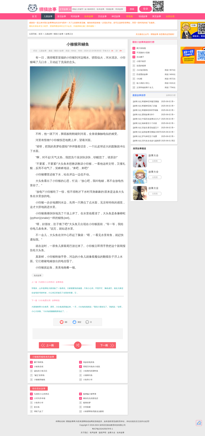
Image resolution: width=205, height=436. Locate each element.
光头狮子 (140, 57)
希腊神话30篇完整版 (150, 101)
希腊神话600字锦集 (150, 110)
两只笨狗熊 (141, 48)
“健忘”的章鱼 (39, 375)
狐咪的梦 (87, 403)
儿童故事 (48, 16)
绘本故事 (88, 16)
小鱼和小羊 (88, 380)
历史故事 (102, 16)
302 (79, 322)
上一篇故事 (49, 345)
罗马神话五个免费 (149, 136)
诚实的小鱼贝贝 (40, 371)
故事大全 (137, 101)
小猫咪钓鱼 (88, 375)
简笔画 (129, 16)
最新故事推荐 (139, 95)
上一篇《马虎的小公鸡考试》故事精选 (47, 282)
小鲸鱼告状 (38, 366)
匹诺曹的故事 (142, 74)
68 (66, 322)
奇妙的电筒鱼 (88, 362)
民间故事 (75, 16)
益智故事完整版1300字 (151, 132)
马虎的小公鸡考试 (41, 394)
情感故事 (143, 16)
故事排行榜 (171, 95)
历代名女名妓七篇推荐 (151, 141)
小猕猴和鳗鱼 (39, 380)
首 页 (34, 16)
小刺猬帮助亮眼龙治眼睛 (93, 411)
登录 (145, 8)
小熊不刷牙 (141, 61)
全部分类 (170, 16)
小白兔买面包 (142, 70)
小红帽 (139, 79)
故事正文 (69, 34)
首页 (40, 34)
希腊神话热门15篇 (149, 106)
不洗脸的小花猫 (143, 53)
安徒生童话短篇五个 (150, 128)
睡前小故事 (58, 34)
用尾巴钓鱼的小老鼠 (91, 366)
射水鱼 (37, 407)
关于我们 (84, 432)
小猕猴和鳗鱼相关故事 (43, 357)
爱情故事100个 (148, 114)
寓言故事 (156, 16)
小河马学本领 (39, 398)
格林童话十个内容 (149, 123)
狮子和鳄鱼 (38, 362)
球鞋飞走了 (38, 411)
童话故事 (61, 16)
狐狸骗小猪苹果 (89, 394)
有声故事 (93, 432)
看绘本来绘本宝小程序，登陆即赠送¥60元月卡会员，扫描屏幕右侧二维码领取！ (62, 26)
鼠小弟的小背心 (143, 83)
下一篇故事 (106, 345)
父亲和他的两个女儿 (145, 87)
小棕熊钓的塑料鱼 (90, 371)
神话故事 (116, 16)
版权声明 (102, 432)
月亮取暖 (87, 407)
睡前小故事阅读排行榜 (143, 42)
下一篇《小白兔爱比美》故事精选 (46, 300)
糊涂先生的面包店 (90, 398)
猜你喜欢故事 (38, 388)
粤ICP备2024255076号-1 (102, 429)
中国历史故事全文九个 (151, 119)
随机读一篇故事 (77, 345)
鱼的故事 (37, 275)
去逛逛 (155, 161)
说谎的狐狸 (141, 66)
